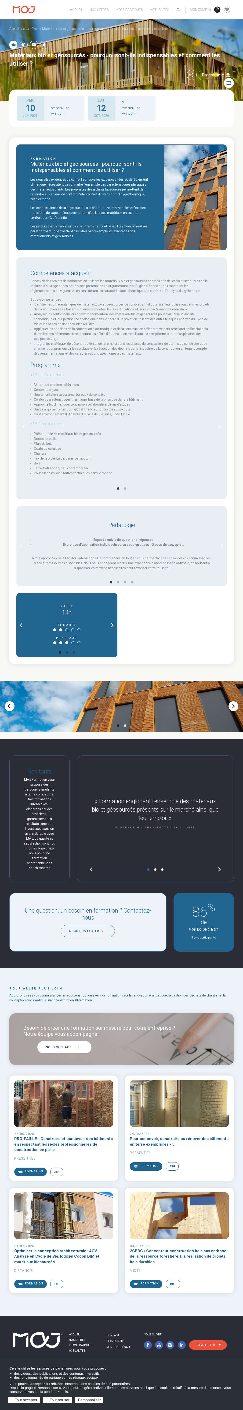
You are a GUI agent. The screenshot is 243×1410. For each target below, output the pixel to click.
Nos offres (99, 9)
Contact (112, 1335)
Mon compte (200, 9)
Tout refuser (57, 1400)
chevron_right (219, 426)
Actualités (159, 9)
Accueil (76, 9)
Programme (216, 75)
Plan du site (115, 1341)
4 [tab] (132, 582)
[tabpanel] (121, 427)
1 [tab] (118, 488)
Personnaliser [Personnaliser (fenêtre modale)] (89, 1400)
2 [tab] (125, 488)
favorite (227, 10)
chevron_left (23, 426)
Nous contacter (84, 931)
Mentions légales (119, 1347)
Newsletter (206, 1345)
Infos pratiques (129, 9)
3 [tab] (125, 582)
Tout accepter (24, 1400)
